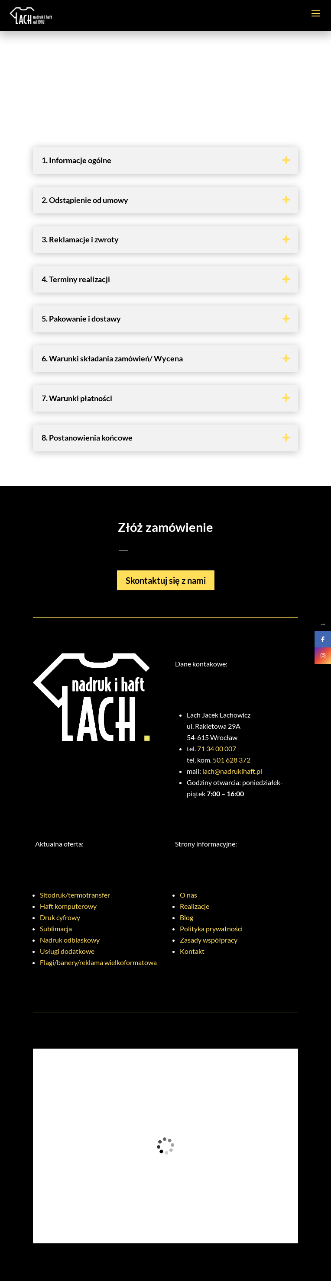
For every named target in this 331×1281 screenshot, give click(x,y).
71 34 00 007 (216, 748)
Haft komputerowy (68, 906)
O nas (188, 895)
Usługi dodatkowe (67, 951)
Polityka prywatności (211, 928)
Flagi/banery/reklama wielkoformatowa (98, 962)
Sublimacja (56, 928)
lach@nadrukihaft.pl (232, 771)
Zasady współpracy (208, 940)
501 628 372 (231, 760)
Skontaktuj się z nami (166, 580)
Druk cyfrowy (60, 917)
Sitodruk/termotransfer (75, 895)
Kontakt (192, 951)
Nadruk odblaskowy (70, 940)
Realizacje (194, 906)
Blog (186, 917)
